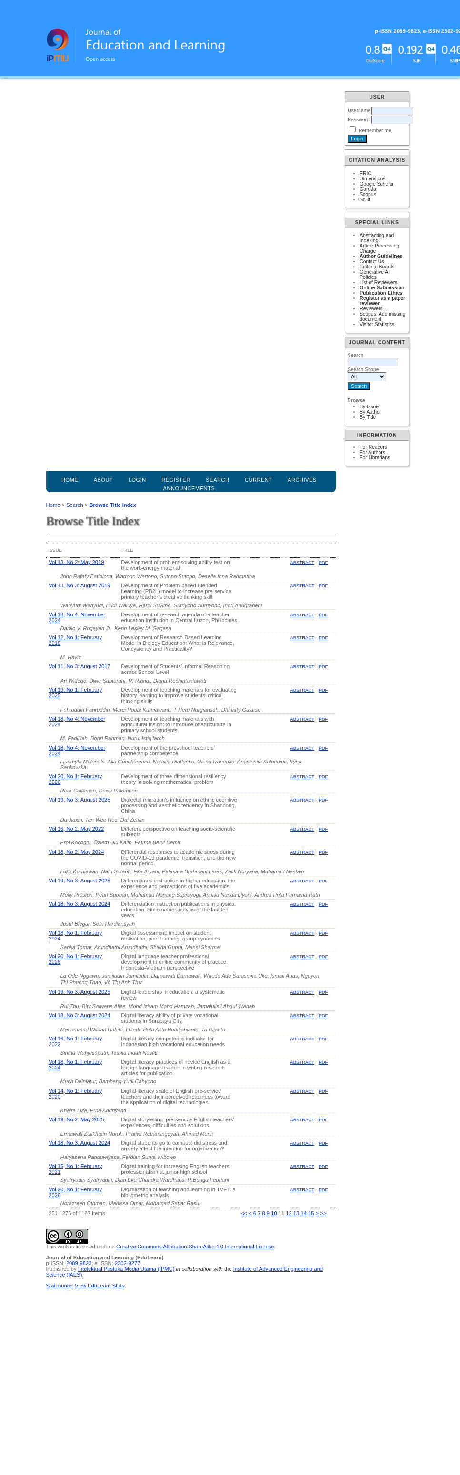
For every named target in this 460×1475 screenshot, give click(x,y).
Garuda (368, 189)
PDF (323, 562)
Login (137, 480)
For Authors (372, 452)
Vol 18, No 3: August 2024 (79, 904)
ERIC (365, 173)
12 (288, 1213)
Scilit (365, 199)
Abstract (302, 562)
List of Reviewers (378, 282)
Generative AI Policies (375, 274)
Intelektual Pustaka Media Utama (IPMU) (126, 1269)
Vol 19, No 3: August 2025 (79, 799)
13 (296, 1213)
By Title (368, 417)
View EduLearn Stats (99, 1285)
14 (303, 1213)
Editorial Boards (377, 266)
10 (274, 1213)
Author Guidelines (381, 256)
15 (311, 1213)
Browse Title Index (112, 505)
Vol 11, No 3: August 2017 (79, 666)
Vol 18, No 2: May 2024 (76, 852)
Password (359, 119)
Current (258, 480)
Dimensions (372, 178)
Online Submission (382, 287)
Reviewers (371, 308)
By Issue (369, 406)
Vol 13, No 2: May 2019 (76, 562)
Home (69, 480)
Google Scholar (377, 184)
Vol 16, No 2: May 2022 (76, 829)
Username (359, 110)
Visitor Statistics (377, 324)
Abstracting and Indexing (377, 238)
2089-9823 (79, 1263)
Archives (302, 480)
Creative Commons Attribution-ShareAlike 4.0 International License (195, 1246)
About (103, 480)
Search (74, 505)
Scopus (368, 194)
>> (323, 1213)
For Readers (373, 447)
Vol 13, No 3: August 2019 (79, 585)
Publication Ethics (381, 293)
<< (244, 1213)
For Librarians (375, 457)
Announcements (189, 488)
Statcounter (59, 1285)
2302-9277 (127, 1263)
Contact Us (372, 261)
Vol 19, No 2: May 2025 (76, 1119)
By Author (370, 412)
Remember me (375, 130)
